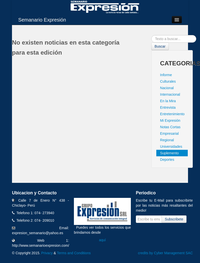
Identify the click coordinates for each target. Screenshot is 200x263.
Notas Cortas (170, 127)
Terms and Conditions (74, 253)
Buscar (160, 46)
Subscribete (174, 219)
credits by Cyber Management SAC (165, 253)
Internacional (170, 94)
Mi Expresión (170, 120)
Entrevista (168, 107)
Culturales (168, 81)
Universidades (171, 147)
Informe (166, 75)
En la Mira (168, 101)
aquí (102, 240)
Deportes (167, 160)
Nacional (167, 88)
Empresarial (169, 134)
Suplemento (169, 153)
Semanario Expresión (42, 20)
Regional (167, 140)
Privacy (47, 253)
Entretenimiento (172, 114)
